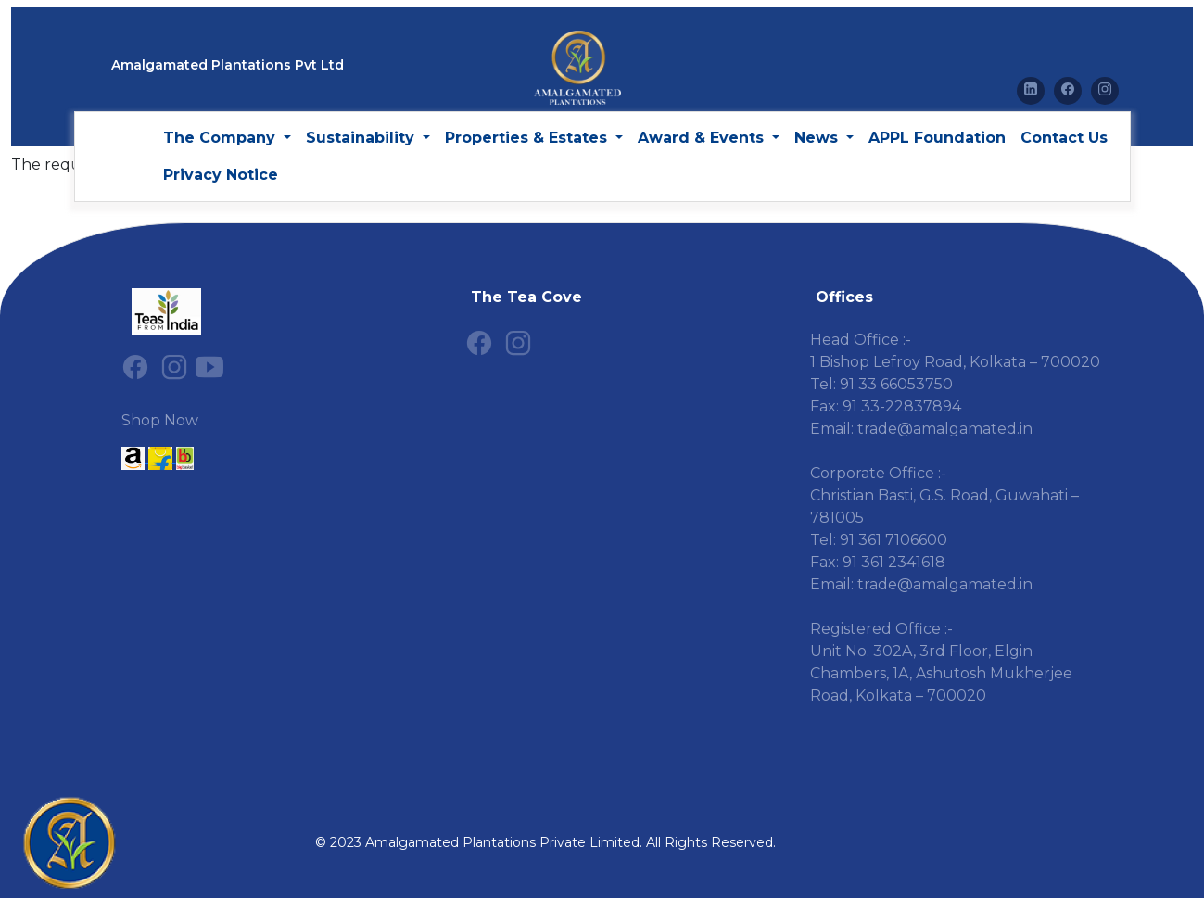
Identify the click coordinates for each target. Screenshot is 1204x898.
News (818, 137)
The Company (221, 137)
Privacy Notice (220, 174)
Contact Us (1064, 137)
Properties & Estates (528, 137)
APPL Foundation (937, 137)
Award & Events (703, 137)
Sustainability (362, 137)
